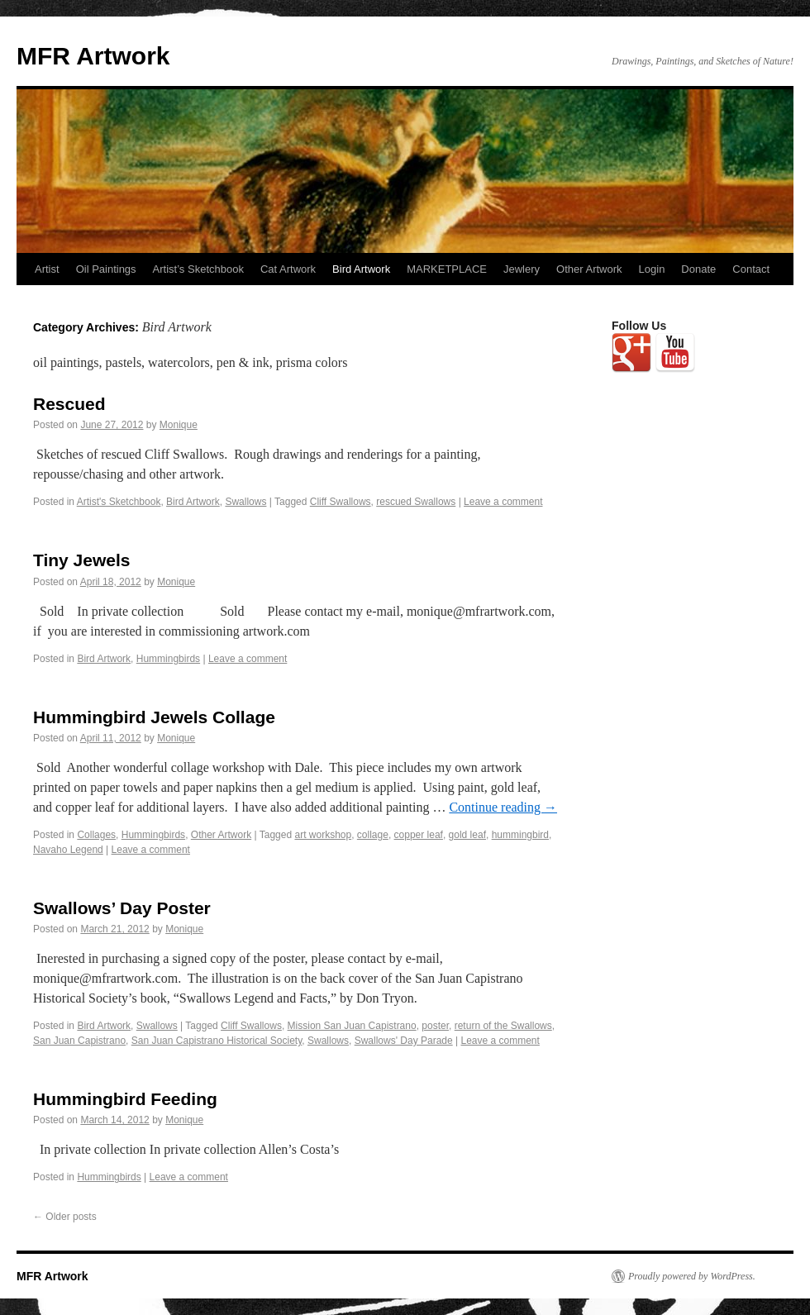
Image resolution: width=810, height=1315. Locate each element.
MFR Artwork (93, 55)
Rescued (69, 403)
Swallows (245, 501)
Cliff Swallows (340, 501)
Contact (751, 269)
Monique (179, 425)
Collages (96, 835)
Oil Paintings (106, 269)
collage (372, 835)
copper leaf (418, 835)
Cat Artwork (288, 269)
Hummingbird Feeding (125, 1098)
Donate (698, 269)
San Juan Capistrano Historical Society (217, 1040)
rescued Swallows (415, 501)
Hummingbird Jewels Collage (154, 717)
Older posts (65, 1216)
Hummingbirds (168, 659)
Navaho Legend (68, 849)
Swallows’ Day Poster (122, 907)
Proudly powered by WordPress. (691, 1276)
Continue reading (503, 807)
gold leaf (467, 835)
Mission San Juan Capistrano (352, 1026)
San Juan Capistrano (79, 1040)
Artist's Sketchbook (119, 501)
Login (652, 269)
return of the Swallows (503, 1026)
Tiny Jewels (82, 559)
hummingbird (520, 835)
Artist (47, 269)
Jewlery (521, 269)
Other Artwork (589, 269)
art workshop (322, 835)
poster (435, 1026)
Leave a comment (503, 501)
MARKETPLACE (447, 269)
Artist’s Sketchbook (198, 269)
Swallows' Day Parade (404, 1040)
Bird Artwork (361, 269)
